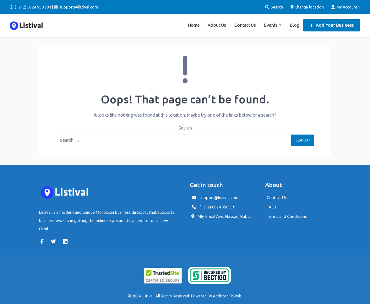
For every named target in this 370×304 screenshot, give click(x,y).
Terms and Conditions (287, 216)
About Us (217, 25)
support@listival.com (218, 197)
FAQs (271, 207)
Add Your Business (332, 25)
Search (274, 7)
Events (271, 25)
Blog (294, 25)
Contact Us (245, 25)
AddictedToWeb (227, 296)
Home (194, 25)
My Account (344, 7)
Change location (307, 7)
